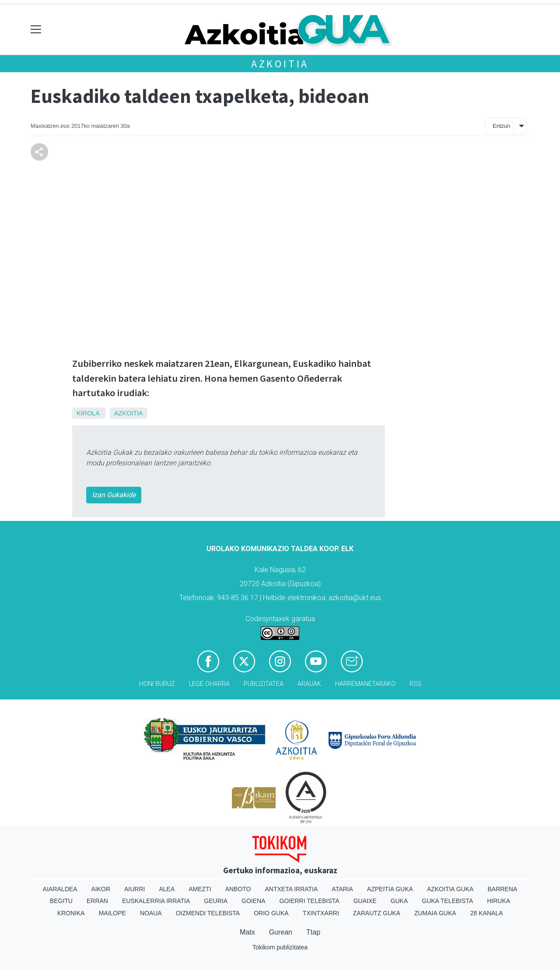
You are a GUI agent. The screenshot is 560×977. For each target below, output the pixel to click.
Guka (399, 900)
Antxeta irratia (291, 889)
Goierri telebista (309, 900)
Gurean (280, 932)
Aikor (100, 889)
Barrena (502, 889)
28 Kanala (486, 913)
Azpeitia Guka (390, 889)
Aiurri (134, 889)
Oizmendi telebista (208, 913)
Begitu (61, 900)
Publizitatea (264, 684)
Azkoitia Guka (450, 889)
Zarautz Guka (376, 913)
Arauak (309, 684)
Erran (97, 900)
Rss (415, 684)
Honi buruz (157, 684)
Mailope (112, 913)
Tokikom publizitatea (280, 947)
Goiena (253, 900)
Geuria (216, 900)
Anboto (238, 889)
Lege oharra (209, 684)
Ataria (342, 889)
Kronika (71, 913)
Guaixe (365, 900)
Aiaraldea (60, 889)
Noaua (151, 913)
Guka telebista (447, 900)
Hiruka (498, 900)
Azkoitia (280, 63)
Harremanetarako (365, 684)
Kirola (88, 413)
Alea (167, 889)
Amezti (200, 889)
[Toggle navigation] (36, 29)
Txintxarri (321, 913)
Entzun (501, 126)
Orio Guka (271, 913)
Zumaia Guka (435, 913)
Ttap (313, 932)
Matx (247, 932)
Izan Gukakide (114, 495)
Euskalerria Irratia (156, 900)
